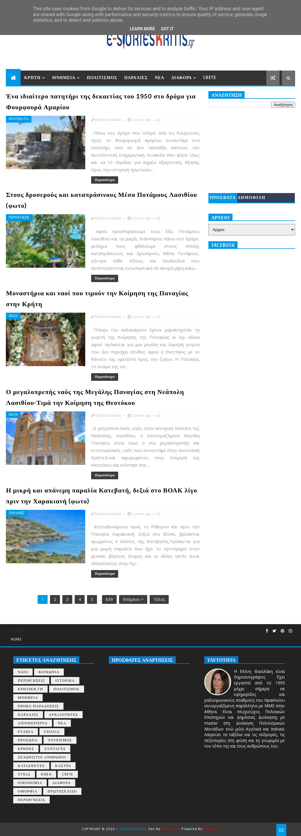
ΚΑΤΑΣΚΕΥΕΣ (31, 766)
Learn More (142, 28)
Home (16, 639)
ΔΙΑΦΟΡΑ (181, 77)
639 (109, 599)
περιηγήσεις (31, 800)
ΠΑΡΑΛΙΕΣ (136, 77)
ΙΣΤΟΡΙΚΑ (65, 680)
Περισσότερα (104, 180)
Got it (167, 28)
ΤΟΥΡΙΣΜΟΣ (60, 740)
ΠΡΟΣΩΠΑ (28, 740)
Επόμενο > (133, 599)
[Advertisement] (251, 150)
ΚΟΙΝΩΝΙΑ (49, 672)
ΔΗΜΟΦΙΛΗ (251, 197)
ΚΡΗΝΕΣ (26, 749)
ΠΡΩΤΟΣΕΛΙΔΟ (62, 791)
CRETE (209, 77)
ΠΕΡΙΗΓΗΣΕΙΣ (19, 217)
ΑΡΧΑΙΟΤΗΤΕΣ (63, 715)
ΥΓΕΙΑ (24, 774)
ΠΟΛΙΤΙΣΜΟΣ (102, 77)
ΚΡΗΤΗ (32, 77)
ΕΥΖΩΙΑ (26, 732)
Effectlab (169, 829)
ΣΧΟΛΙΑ (52, 732)
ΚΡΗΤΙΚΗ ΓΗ (19, 118)
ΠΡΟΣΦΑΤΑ (223, 197)
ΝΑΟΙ (13, 315)
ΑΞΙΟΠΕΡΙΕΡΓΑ (32, 723)
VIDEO (46, 774)
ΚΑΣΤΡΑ (63, 766)
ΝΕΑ (159, 77)
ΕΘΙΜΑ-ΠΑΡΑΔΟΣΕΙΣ (38, 706)
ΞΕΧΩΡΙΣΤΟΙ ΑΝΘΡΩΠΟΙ (42, 757)
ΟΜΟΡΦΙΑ (27, 791)
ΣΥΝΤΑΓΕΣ (55, 749)
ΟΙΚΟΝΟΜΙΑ (30, 783)
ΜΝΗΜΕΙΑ (63, 77)
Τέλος (159, 599)
